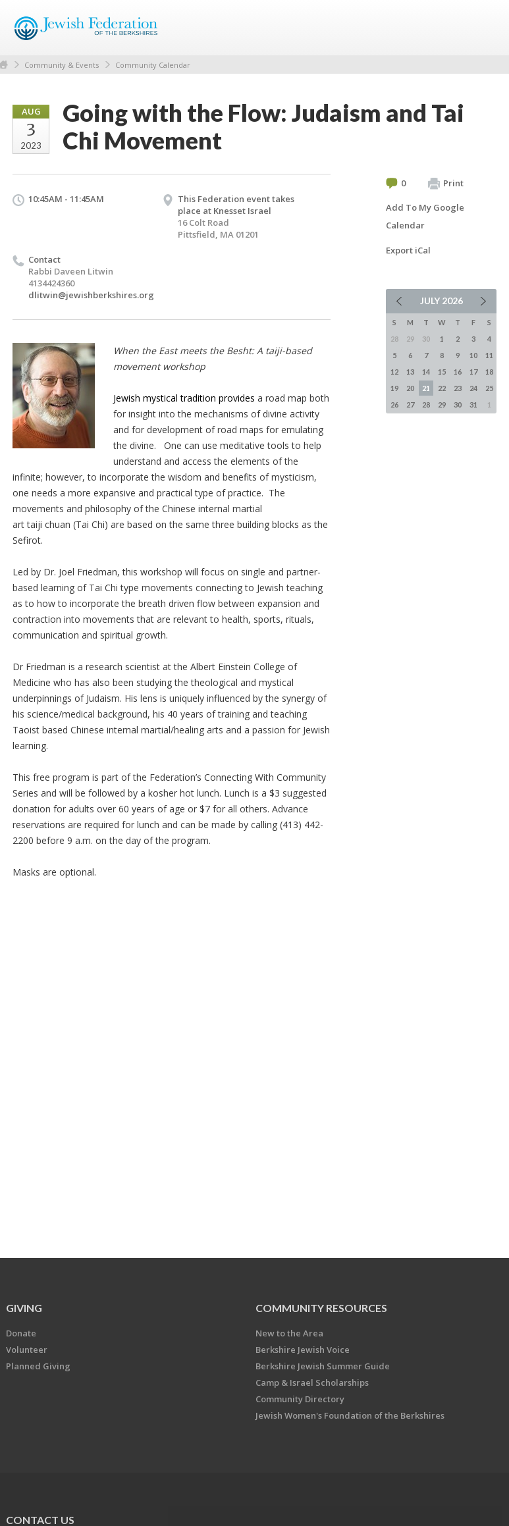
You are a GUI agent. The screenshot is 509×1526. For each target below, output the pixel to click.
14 (426, 371)
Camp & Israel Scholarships (312, 1382)
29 (442, 404)
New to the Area (289, 1333)
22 (442, 388)
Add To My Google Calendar (425, 216)
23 (458, 388)
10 (473, 355)
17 (473, 371)
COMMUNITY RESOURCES (321, 1308)
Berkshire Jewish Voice (302, 1349)
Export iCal (408, 250)
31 (473, 404)
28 (426, 404)
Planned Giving (38, 1366)
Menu (481, 27)
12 (394, 371)
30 (458, 404)
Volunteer (26, 1349)
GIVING (24, 1308)
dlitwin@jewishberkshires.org (91, 295)
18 (489, 371)
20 (410, 388)
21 (426, 388)
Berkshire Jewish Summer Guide (322, 1366)
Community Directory (299, 1399)
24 (473, 388)
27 (410, 404)
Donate (21, 1333)
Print (446, 183)
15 (442, 371)
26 (394, 404)
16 (458, 371)
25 (489, 388)
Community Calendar (152, 65)
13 (410, 371)
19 (394, 388)
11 (489, 355)
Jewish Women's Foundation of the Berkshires (349, 1415)
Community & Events (61, 65)
